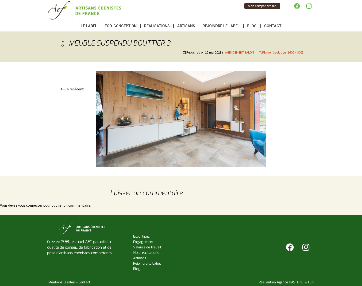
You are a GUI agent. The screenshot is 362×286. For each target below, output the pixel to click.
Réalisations (157, 26)
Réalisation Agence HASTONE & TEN (286, 282)
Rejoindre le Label (221, 26)
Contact (272, 26)
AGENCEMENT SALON (239, 52)
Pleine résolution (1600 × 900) (282, 52)
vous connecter (30, 205)
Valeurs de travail (147, 247)
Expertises (141, 236)
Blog (252, 26)
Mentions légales (61, 282)
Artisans (186, 26)
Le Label (89, 26)
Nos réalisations (146, 252)
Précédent (71, 89)
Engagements (144, 242)
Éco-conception (121, 26)
